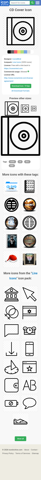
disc (27, 162)
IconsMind (16, 59)
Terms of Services (22, 453)
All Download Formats (20, 91)
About (26, 450)
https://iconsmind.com (13, 68)
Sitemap (35, 453)
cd (20, 162)
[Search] (32, 3)
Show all (20, 439)
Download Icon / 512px (21, 86)
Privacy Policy (8, 453)
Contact (34, 450)
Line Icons (17, 62)
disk (11, 166)
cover (12, 162)
